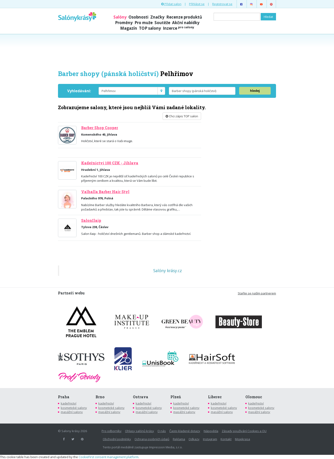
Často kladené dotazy (184, 431)
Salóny (120, 17)
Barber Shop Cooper (99, 127)
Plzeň (175, 397)
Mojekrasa (242, 439)
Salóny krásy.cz (167, 270)
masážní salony (72, 412)
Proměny (124, 22)
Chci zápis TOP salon (182, 116)
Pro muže (144, 22)
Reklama (179, 439)
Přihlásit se (197, 4)
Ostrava (140, 397)
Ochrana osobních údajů (152, 439)
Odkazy (194, 439)
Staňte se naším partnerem (257, 293)
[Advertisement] (167, 51)
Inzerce (178, 28)
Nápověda (211, 431)
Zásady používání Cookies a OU (244, 431)
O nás (161, 431)
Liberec (215, 397)
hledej (255, 91)
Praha (63, 397)
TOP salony (150, 28)
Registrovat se (222, 4)
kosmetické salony (74, 408)
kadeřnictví (68, 403)
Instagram (210, 439)
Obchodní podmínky (117, 439)
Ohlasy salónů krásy (139, 431)
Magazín (128, 28)
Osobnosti (138, 17)
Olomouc (253, 397)
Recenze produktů (184, 17)
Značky (157, 17)
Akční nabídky (185, 22)
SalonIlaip (91, 220)
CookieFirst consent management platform (108, 457)
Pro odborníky (112, 431)
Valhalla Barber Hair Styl (105, 191)
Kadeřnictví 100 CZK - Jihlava (109, 163)
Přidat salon (171, 4)
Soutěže (162, 22)
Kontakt (226, 439)
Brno (100, 397)
